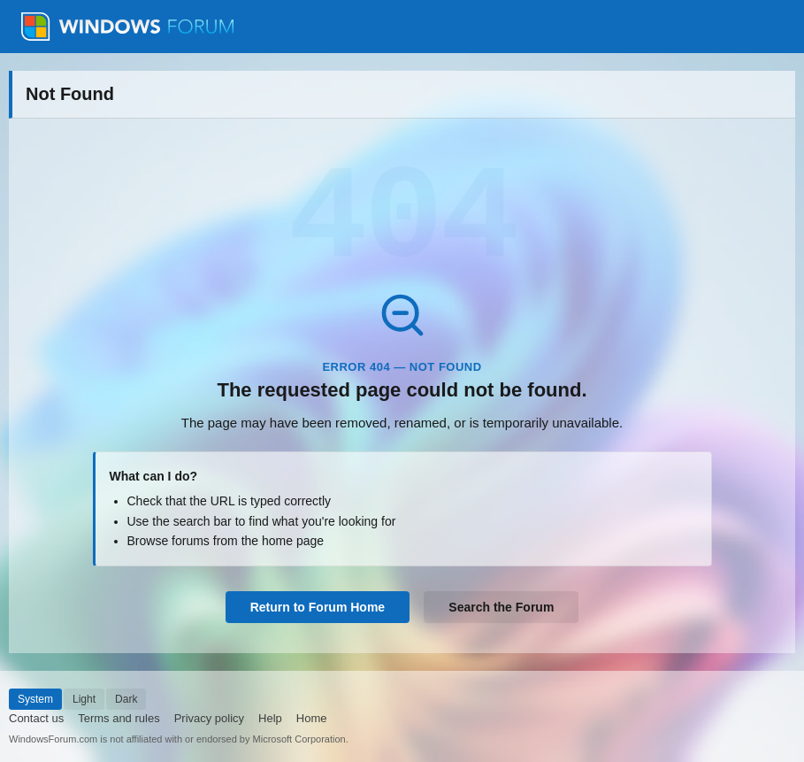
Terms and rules (118, 718)
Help (270, 718)
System (35, 699)
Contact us (36, 718)
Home (311, 718)
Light (84, 699)
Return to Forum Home (317, 607)
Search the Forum (501, 607)
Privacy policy (209, 718)
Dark (126, 699)
